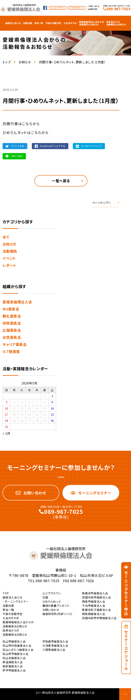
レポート (9, 265)
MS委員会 (11, 308)
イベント (9, 258)
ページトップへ (101, 203)
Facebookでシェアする (52, 146)
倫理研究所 (93, 9)
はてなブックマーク (91, 146)
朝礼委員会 (12, 316)
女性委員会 (12, 337)
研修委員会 (12, 323)
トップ (7, 62)
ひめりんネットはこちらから (26, 132)
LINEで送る (17, 156)
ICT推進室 (11, 351)
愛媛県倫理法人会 (17, 301)
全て (6, 236)
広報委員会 (12, 330)
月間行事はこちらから (21, 123)
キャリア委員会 (15, 344)
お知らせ (25, 62)
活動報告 (10, 251)
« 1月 (6, 433)
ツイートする (17, 146)
